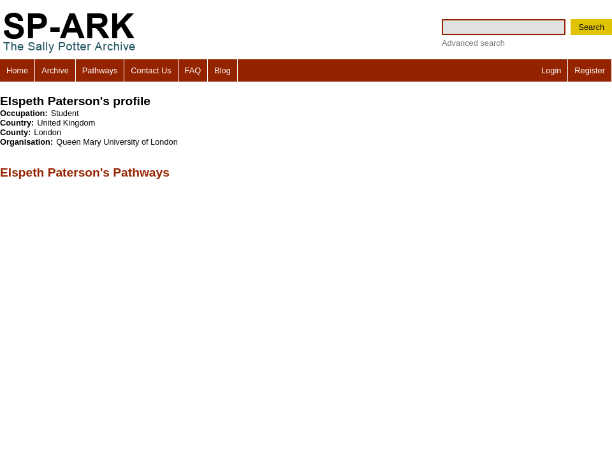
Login (551, 70)
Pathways (99, 70)
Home (17, 70)
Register (589, 70)
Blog (222, 70)
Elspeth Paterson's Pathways (85, 172)
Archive (55, 70)
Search (591, 27)
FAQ (193, 70)
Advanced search (473, 43)
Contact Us (151, 70)
